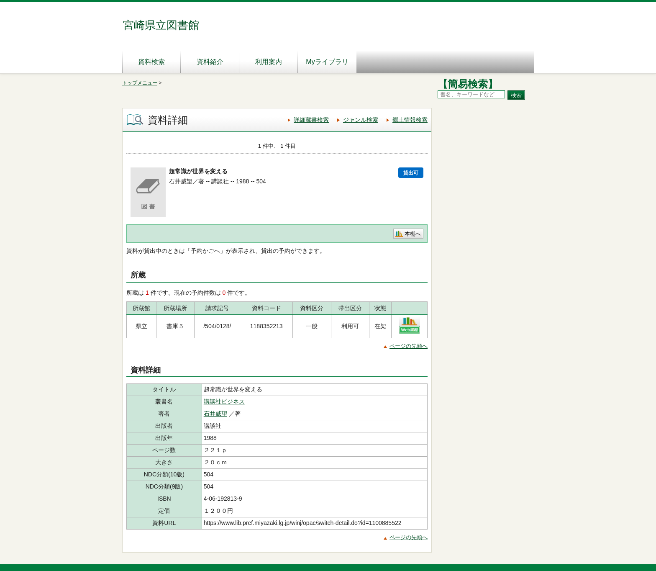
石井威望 (215, 413)
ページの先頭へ (409, 346)
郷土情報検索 (410, 119)
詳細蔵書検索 (311, 119)
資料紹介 (210, 61)
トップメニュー (139, 83)
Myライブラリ (327, 61)
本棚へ (413, 234)
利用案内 (268, 61)
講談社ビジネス (224, 401)
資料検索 (151, 61)
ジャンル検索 (360, 119)
